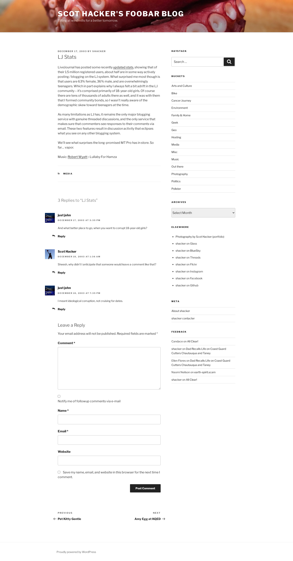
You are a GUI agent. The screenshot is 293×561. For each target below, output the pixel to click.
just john (64, 215)
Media (68, 173)
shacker (99, 51)
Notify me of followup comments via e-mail (89, 401)
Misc (174, 152)
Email (63, 431)
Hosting (176, 137)
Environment (179, 107)
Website (64, 452)
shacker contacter (183, 318)
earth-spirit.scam (205, 372)
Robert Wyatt (77, 157)
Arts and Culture (181, 85)
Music (175, 159)
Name (63, 410)
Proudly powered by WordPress (76, 552)
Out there (177, 166)
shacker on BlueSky (188, 250)
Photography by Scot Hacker (194, 236)
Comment (66, 343)
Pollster (176, 188)
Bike (174, 93)
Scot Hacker (67, 251)
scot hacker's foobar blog (121, 13)
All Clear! (192, 341)
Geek (174, 122)
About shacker (180, 311)
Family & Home (180, 115)
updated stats (123, 67)
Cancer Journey (181, 100)
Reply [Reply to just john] (61, 236)
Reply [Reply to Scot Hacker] (61, 272)
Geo (174, 130)
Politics (175, 181)
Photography (179, 174)
